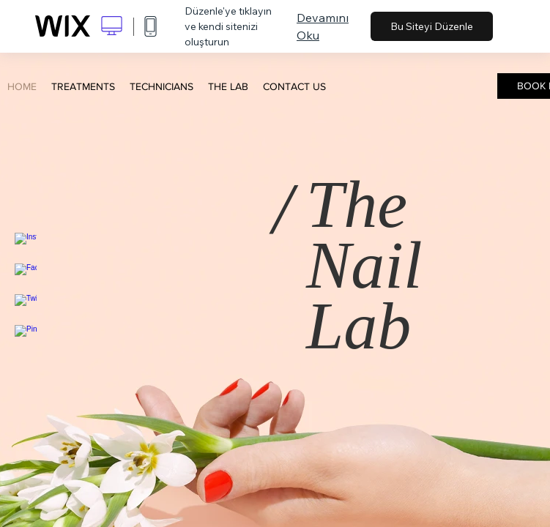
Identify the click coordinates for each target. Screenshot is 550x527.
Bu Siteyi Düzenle (431, 26)
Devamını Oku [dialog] (323, 26)
